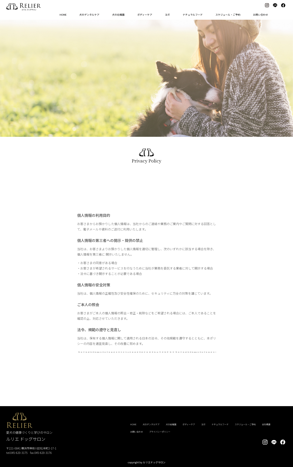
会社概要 (266, 424)
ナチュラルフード (193, 14)
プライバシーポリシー (159, 431)
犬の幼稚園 (118, 14)
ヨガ (167, 14)
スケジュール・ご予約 (227, 14)
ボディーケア (144, 14)
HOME (63, 14)
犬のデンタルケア (89, 14)
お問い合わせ (260, 14)
